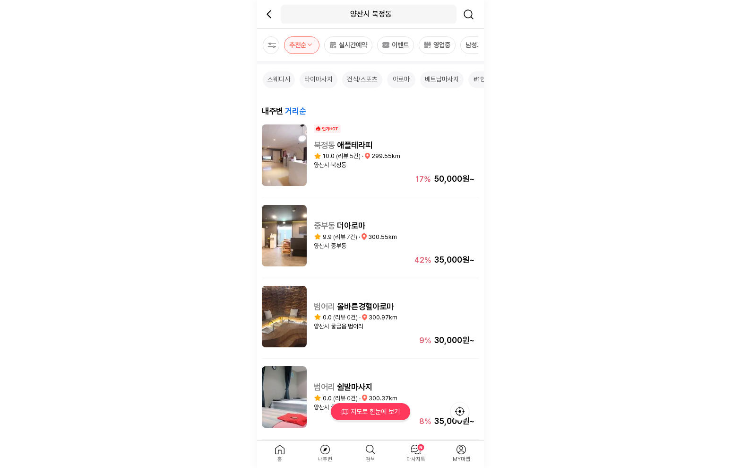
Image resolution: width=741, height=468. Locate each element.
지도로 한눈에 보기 (371, 411)
